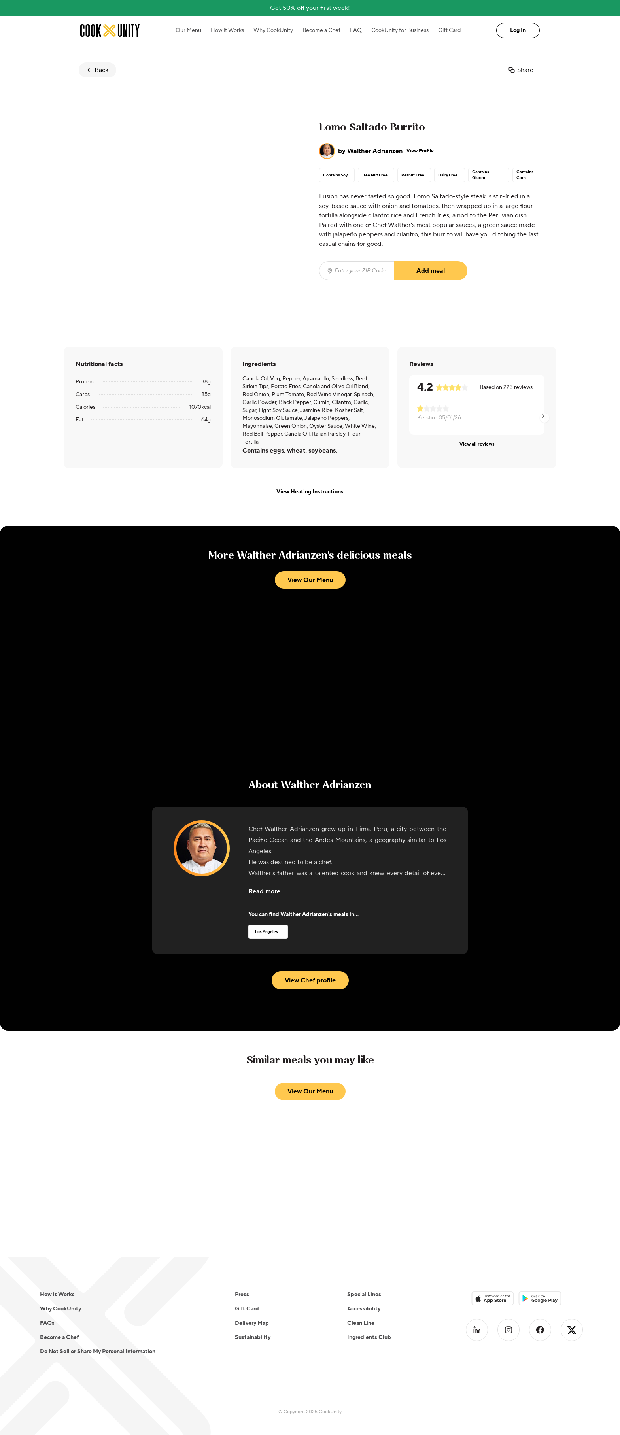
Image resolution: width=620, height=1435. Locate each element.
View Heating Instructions (310, 491)
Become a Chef (321, 30)
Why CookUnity (273, 30)
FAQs (47, 1323)
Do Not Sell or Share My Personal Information (97, 1351)
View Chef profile (310, 980)
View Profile (420, 151)
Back (96, 70)
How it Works (57, 1294)
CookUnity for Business (400, 30)
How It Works (227, 30)
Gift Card (449, 30)
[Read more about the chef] (264, 891)
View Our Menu (310, 580)
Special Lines (364, 1294)
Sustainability (252, 1337)
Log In (518, 30)
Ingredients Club (369, 1337)
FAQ (356, 30)
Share (520, 70)
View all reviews (477, 444)
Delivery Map (252, 1323)
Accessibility (363, 1308)
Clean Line (360, 1323)
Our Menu (188, 30)
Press (242, 1294)
